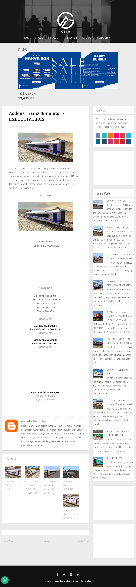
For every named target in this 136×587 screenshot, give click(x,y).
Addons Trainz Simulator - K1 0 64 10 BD (71, 514)
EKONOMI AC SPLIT (116, 201)
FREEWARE (53, 38)
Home (46, 541)
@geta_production (45, 399)
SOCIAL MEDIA (103, 38)
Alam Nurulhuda (39, 421)
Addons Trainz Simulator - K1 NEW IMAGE (70, 485)
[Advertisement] (45, 267)
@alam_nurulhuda (45, 396)
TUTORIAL (86, 38)
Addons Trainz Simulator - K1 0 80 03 (13, 485)
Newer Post (8, 541)
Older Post (83, 541)
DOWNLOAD (45, 288)
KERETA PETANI (114, 458)
